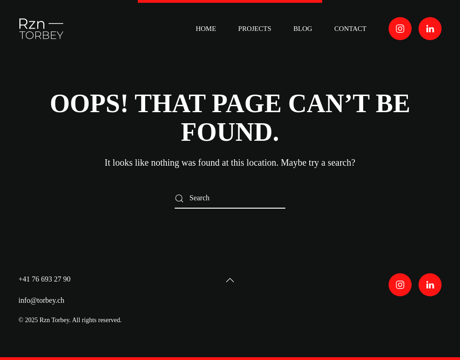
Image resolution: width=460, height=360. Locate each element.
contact (350, 28)
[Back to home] (42, 28)
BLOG (303, 28)
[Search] (230, 198)
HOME (206, 28)
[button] (230, 280)
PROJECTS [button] (254, 28)
